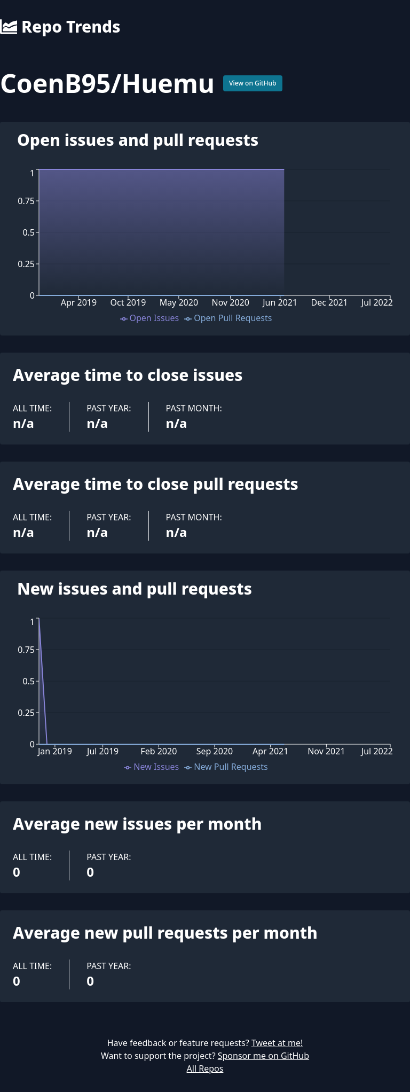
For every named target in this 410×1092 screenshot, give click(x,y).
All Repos (205, 1068)
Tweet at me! (277, 1043)
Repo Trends (60, 26)
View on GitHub (253, 83)
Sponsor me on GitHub (263, 1056)
